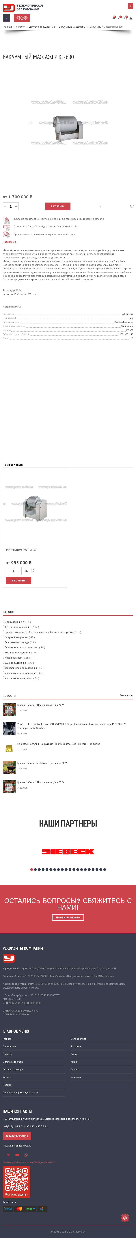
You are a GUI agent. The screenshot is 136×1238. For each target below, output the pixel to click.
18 (97, 869)
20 (104, 869)
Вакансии (76, 1046)
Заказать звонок (22, 18)
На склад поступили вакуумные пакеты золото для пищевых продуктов (58, 743)
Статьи (74, 1054)
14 (81, 869)
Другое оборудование (18, 627)
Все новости (126, 695)
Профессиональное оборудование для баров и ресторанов (39, 632)
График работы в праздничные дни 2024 (40, 782)
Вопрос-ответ (78, 1038)
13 (77, 869)
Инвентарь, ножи (14, 657)
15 (85, 869)
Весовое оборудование (18, 652)
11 (70, 869)
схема (86, 1118)
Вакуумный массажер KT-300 (20, 550)
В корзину (57, 206)
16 (89, 869)
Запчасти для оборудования (21, 667)
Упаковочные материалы (19, 678)
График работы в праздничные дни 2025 (40, 705)
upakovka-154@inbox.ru (17, 1145)
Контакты (76, 1077)
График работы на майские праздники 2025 (42, 763)
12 (73, 869)
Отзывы (75, 1069)
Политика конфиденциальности (20, 1092)
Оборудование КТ (15, 621)
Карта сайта (9, 1202)
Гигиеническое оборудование (21, 647)
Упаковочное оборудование (21, 673)
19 (100, 869)
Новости (7, 1054)
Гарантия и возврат (13, 1069)
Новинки (7, 1084)
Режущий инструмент (16, 637)
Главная (7, 1038)
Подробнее (9, 241)
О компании (9, 1046)
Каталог (7, 1077)
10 (66, 869)
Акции (74, 1061)
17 (93, 869)
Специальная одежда (17, 642)
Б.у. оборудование (15, 662)
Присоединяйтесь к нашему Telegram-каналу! (29, 1162)
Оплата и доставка (13, 1061)
